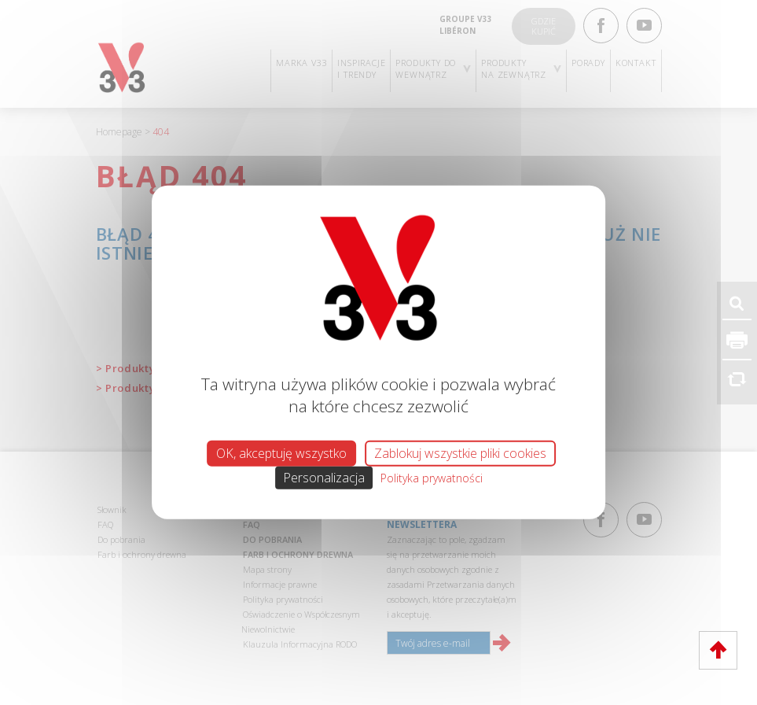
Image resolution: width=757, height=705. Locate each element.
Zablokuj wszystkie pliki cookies (460, 453)
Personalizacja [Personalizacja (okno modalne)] (324, 477)
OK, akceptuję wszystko (281, 453)
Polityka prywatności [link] (431, 478)
